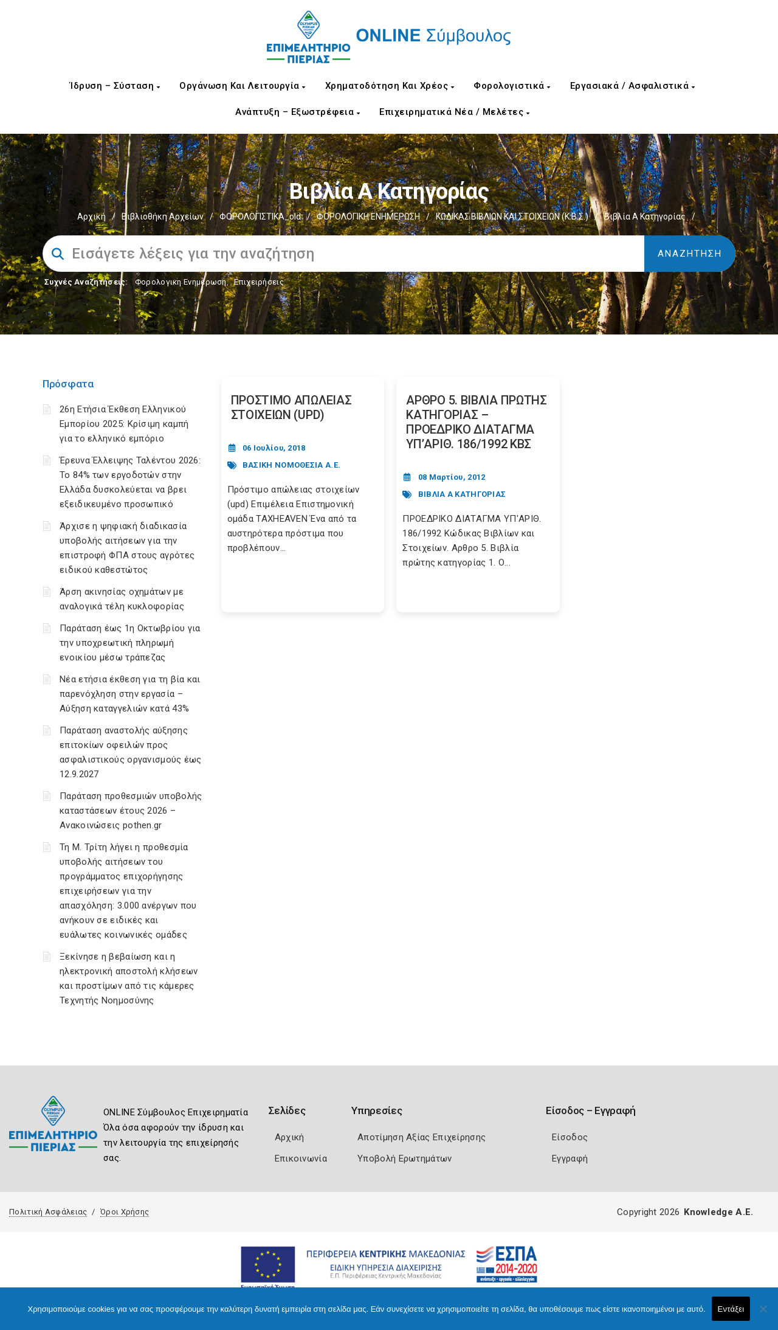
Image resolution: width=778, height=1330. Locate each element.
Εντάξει (731, 1309)
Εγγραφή (570, 1158)
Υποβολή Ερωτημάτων (404, 1158)
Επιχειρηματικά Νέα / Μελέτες (454, 111)
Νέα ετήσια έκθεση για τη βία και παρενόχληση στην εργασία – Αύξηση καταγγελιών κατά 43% (130, 694)
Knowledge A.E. (718, 1212)
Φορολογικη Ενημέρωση (181, 281)
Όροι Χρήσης (124, 1211)
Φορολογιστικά (512, 85)
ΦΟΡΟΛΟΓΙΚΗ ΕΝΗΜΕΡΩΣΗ (368, 216)
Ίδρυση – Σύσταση (115, 85)
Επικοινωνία (301, 1158)
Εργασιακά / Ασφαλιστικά (632, 85)
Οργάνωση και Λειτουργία (242, 85)
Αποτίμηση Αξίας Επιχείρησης (421, 1137)
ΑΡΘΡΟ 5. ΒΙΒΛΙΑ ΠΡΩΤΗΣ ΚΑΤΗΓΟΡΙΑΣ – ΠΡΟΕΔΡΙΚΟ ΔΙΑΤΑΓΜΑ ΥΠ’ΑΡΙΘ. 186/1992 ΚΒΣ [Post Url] (476, 422)
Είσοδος (570, 1137)
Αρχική (91, 216)
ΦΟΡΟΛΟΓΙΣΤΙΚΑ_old (260, 216)
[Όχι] (763, 1315)
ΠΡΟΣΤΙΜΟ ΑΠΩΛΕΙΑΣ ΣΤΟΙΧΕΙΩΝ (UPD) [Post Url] (291, 407)
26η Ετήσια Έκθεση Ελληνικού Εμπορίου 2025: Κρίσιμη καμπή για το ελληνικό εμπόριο (124, 424)
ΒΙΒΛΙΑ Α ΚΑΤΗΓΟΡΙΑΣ (462, 494)
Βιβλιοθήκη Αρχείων (163, 216)
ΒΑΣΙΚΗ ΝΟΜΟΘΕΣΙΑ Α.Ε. (291, 464)
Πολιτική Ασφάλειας (48, 1211)
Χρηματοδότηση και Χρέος (390, 85)
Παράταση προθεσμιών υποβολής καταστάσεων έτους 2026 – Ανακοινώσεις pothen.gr (131, 811)
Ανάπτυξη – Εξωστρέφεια (297, 111)
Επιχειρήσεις (259, 281)
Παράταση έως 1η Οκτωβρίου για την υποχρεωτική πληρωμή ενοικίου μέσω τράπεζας (130, 643)
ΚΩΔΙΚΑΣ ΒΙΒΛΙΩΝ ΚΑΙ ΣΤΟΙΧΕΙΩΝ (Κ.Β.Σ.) (512, 216)
